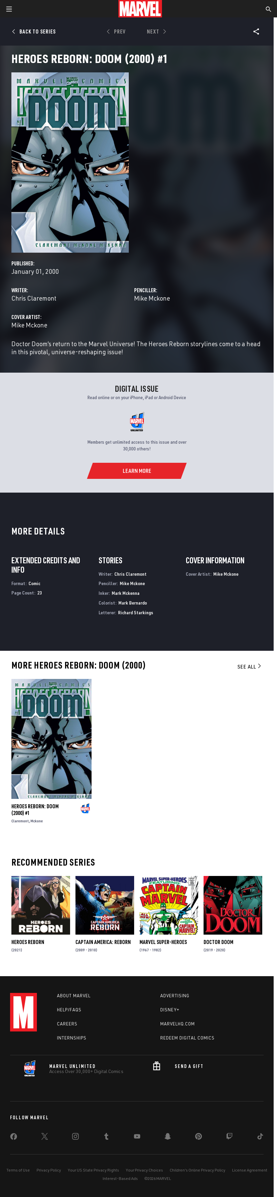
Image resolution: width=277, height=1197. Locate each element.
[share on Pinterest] (198, 1137)
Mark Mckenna (126, 593)
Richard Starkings (135, 612)
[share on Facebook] (13, 1138)
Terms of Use (18, 1170)
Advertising (174, 995)
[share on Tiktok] (260, 1137)
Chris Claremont (33, 298)
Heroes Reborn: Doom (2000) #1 (35, 809)
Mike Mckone (152, 298)
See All (249, 666)
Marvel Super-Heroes (163, 942)
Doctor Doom (218, 942)
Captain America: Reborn (103, 942)
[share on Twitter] (44, 1137)
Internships (72, 1038)
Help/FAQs (69, 1009)
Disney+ (169, 1009)
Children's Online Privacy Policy (197, 1170)
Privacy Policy (49, 1170)
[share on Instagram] (75, 1137)
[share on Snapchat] (167, 1137)
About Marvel (74, 995)
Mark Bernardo (132, 603)
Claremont (20, 820)
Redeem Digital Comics (187, 1038)
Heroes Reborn (27, 942)
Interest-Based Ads (120, 1178)
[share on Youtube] (137, 1137)
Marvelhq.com (177, 1023)
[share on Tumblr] (106, 1137)
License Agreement (249, 1170)
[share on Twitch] (229, 1137)
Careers (67, 1023)
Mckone (37, 820)
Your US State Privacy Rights (93, 1170)
